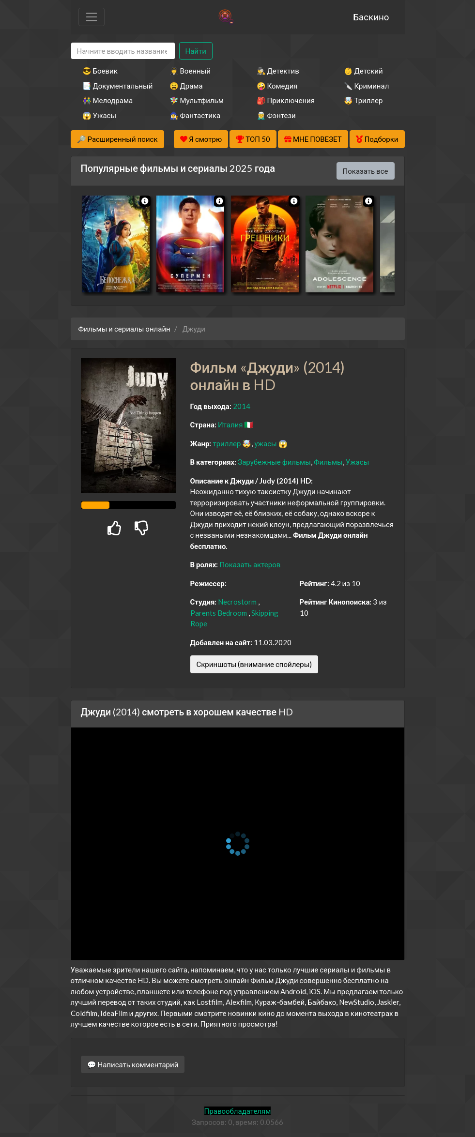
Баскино (371, 16)
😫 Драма (186, 85)
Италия (230, 424)
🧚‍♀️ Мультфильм (196, 100)
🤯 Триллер (363, 100)
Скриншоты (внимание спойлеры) (254, 664)
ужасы (265, 443)
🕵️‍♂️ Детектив (278, 70)
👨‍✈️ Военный (190, 70)
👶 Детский (363, 70)
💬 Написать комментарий (133, 1064)
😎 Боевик (100, 70)
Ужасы (357, 461)
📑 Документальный (112, 85)
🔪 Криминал (366, 85)
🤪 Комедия (277, 85)
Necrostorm (237, 601)
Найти (195, 50)
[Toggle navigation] (91, 17)
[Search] (123, 51)
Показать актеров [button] (249, 564)
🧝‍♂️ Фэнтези (276, 115)
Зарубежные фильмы (274, 461)
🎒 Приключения (286, 100)
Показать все (365, 171)
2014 (241, 406)
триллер (227, 443)
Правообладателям (237, 1111)
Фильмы (328, 461)
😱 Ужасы (99, 115)
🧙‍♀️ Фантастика (195, 115)
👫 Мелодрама (107, 100)
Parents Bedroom (218, 612)
